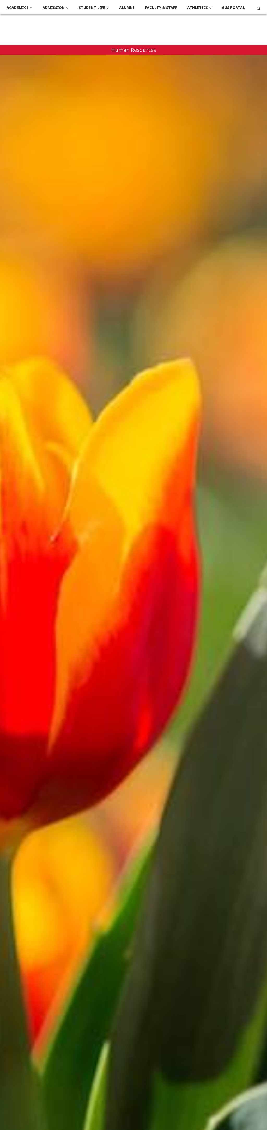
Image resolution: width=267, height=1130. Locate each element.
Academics (17, 7)
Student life (92, 7)
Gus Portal (233, 7)
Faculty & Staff (161, 7)
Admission (54, 7)
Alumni (127, 7)
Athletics (197, 7)
